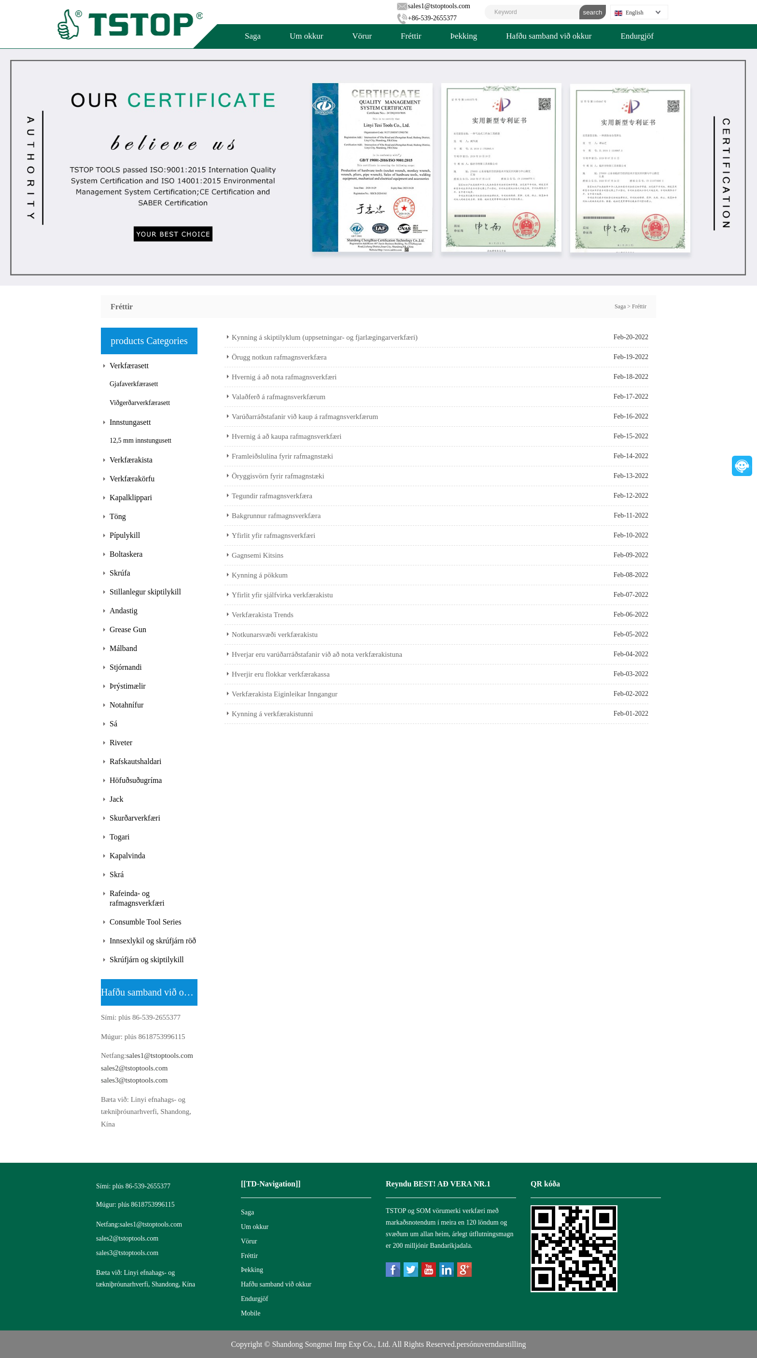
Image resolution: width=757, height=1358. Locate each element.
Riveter (121, 742)
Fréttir (411, 36)
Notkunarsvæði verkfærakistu (275, 634)
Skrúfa (120, 573)
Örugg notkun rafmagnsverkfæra (279, 357)
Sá (113, 724)
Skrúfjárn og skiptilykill (147, 959)
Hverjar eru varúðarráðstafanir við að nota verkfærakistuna (317, 654)
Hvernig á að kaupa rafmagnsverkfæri (286, 436)
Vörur (362, 36)
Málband (123, 648)
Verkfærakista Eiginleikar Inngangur (284, 694)
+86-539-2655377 (426, 18)
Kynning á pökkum (260, 575)
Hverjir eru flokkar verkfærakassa (281, 674)
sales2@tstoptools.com (134, 1068)
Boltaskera (126, 554)
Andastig (124, 611)
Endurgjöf (637, 36)
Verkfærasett (129, 365)
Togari (120, 837)
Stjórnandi (126, 667)
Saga (253, 36)
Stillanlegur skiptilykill (145, 592)
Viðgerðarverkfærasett (140, 402)
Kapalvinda (127, 856)
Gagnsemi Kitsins (257, 555)
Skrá (117, 874)
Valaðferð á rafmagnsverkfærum (278, 397)
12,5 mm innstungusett (140, 440)
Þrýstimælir (128, 686)
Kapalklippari (131, 497)
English (629, 12)
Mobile (250, 1313)
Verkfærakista (131, 460)
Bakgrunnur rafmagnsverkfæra (276, 516)
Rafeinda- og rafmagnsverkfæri (137, 898)
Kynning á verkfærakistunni (272, 714)
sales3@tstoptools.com (134, 1080)
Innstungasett (130, 422)
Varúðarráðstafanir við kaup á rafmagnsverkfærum (305, 416)
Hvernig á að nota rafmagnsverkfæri (284, 377)
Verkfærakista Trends (263, 615)
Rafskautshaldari (136, 761)
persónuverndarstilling (491, 1344)
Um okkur (306, 36)
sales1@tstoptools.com (433, 6)
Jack (116, 799)
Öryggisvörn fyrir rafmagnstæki (278, 476)
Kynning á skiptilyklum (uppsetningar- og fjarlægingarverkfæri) (325, 337)
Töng (118, 516)
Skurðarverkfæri (135, 818)
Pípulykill (125, 535)
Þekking (463, 36)
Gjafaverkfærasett (134, 384)
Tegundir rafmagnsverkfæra (272, 496)
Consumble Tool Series (146, 922)
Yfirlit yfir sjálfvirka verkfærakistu (282, 595)
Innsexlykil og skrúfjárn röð (153, 941)
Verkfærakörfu (132, 479)
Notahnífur (126, 705)
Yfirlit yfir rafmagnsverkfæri (273, 535)
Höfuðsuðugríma (136, 780)
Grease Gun (128, 629)
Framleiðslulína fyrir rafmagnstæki (282, 456)
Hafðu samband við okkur (548, 36)
